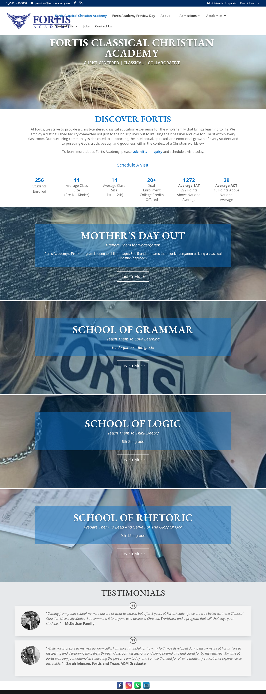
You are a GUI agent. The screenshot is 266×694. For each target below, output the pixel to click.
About (165, 16)
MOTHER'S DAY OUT (133, 235)
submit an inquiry (147, 151)
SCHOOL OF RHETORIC (133, 517)
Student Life (64, 26)
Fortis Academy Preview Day (133, 16)
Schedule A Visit (133, 165)
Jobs (86, 26)
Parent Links (247, 3)
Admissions (188, 16)
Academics (214, 16)
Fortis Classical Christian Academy (81, 16)
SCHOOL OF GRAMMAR (133, 329)
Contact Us (103, 26)
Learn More (133, 276)
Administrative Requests (221, 3)
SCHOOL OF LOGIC (133, 423)
